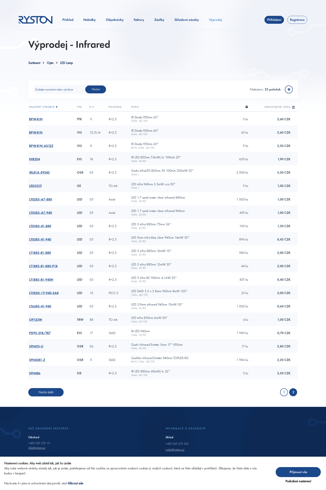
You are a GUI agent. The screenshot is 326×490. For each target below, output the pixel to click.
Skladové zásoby (186, 25)
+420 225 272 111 (39, 448)
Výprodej (215, 25)
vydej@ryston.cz (174, 455)
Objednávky (115, 25)
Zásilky (159, 25)
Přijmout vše (298, 472)
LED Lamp (66, 68)
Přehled (67, 25)
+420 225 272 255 (177, 449)
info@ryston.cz (36, 453)
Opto (50, 68)
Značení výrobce (43, 112)
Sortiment (34, 68)
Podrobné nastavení (298, 481)
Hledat (96, 95)
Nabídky (89, 25)
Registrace (297, 25)
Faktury (139, 25)
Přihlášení (274, 25)
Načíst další (46, 398)
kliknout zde (75, 483)
